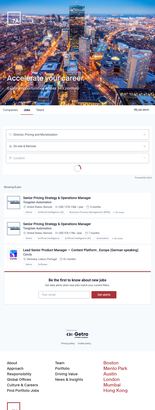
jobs (27, 110)
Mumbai (112, 385)
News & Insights (69, 379)
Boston (111, 363)
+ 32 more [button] (117, 238)
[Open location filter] (144, 158)
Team (59, 363)
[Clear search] (144, 134)
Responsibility (19, 374)
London (111, 379)
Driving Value (66, 374)
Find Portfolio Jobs (23, 390)
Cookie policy (84, 343)
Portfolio (62, 368)
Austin (110, 374)
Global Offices (19, 379)
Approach (15, 368)
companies (10, 110)
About (12, 363)
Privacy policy (68, 343)
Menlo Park (115, 368)
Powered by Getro (143, 177)
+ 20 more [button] (118, 212)
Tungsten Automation (37, 202)
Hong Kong (115, 390)
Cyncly (27, 254)
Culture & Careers (22, 385)
